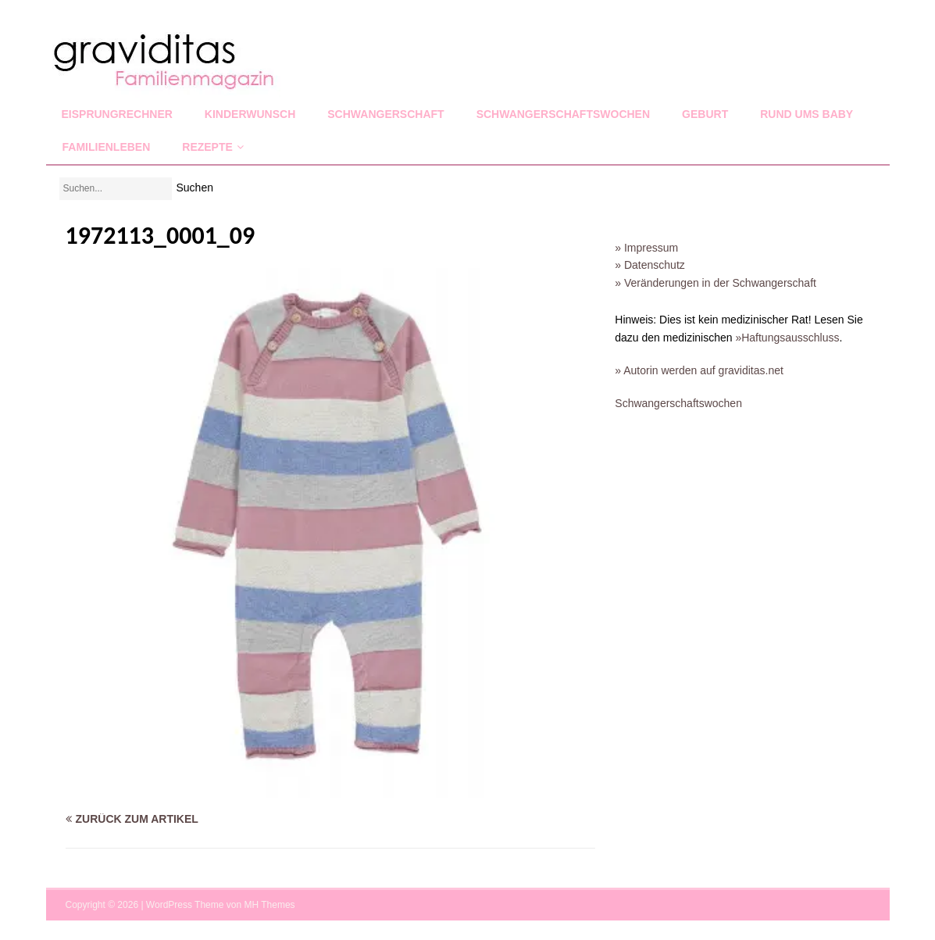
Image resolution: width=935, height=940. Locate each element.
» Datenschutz (650, 265)
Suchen (195, 187)
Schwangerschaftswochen (563, 114)
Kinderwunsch (250, 114)
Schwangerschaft (385, 114)
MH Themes (269, 904)
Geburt (705, 114)
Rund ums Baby (806, 114)
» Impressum (646, 247)
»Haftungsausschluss (787, 337)
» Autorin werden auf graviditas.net (699, 370)
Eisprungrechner (117, 114)
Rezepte (207, 147)
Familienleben (106, 147)
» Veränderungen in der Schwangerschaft (715, 283)
